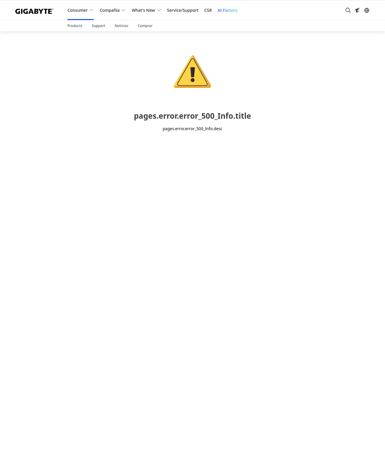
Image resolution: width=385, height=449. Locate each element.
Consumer (77, 10)
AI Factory (227, 10)
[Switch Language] (367, 10)
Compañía (110, 10)
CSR (208, 10)
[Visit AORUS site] (357, 10)
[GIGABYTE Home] (36, 10)
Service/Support (182, 10)
